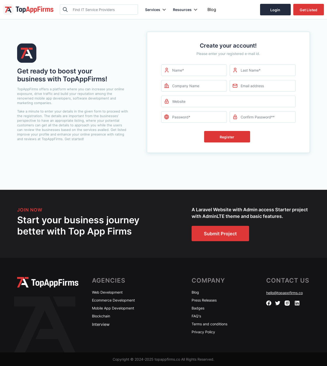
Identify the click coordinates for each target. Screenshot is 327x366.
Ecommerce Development (113, 300)
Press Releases (204, 300)
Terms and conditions (209, 324)
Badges (198, 308)
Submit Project (220, 233)
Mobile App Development (113, 308)
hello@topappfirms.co (284, 293)
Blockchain (101, 316)
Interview (101, 324)
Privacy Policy (203, 332)
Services (152, 9)
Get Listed (308, 10)
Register (227, 137)
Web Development (107, 292)
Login (275, 10)
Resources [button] (182, 9)
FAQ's (196, 316)
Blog (211, 9)
